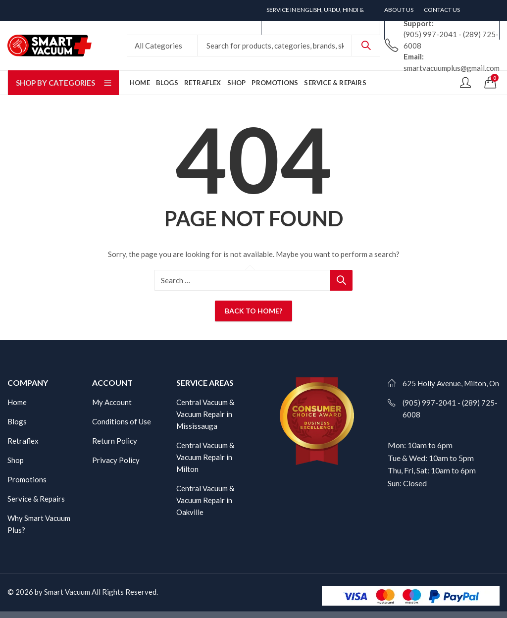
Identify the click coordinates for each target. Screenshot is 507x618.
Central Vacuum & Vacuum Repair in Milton (205, 457)
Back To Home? (253, 311)
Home (17, 402)
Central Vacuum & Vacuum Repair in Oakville (205, 500)
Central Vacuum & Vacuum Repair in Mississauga (205, 414)
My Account (112, 402)
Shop (15, 460)
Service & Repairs (36, 498)
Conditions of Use (121, 421)
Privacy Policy (116, 460)
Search (366, 45)
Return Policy (114, 440)
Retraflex (23, 440)
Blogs (17, 421)
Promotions (27, 479)
